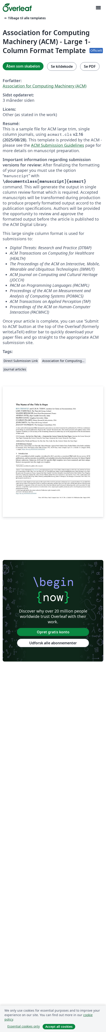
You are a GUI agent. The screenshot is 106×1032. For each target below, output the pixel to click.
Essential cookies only (23, 1026)
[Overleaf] (17, 7)
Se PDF (90, 66)
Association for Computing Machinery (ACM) (44, 86)
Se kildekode (62, 66)
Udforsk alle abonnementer (53, 642)
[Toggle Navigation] (98, 7)
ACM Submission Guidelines (57, 145)
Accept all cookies (59, 1026)
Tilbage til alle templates (25, 18)
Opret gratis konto (53, 632)
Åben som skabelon (23, 66)
